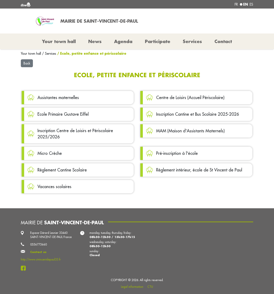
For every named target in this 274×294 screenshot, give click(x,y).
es (251, 4)
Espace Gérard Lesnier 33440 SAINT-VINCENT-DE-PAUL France (51, 235)
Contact (223, 41)
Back (27, 63)
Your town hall (31, 53)
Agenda (123, 41)
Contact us (38, 252)
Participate (157, 41)
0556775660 (38, 244)
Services (51, 53)
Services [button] (192, 41)
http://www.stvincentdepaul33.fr (41, 259)
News (95, 41)
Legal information (132, 287)
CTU (150, 287)
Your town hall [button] (59, 41)
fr (236, 4)
